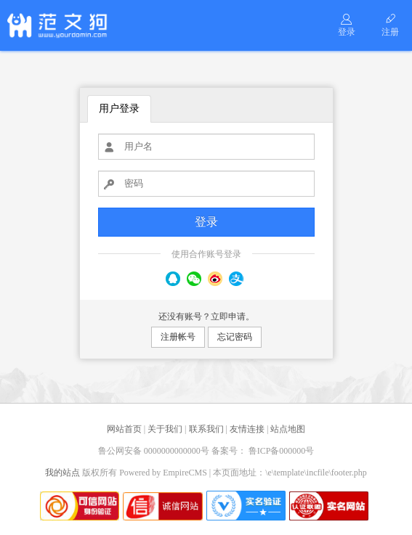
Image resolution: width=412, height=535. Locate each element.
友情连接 (247, 429)
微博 (215, 278)
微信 (194, 278)
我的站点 (62, 472)
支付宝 (236, 278)
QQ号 (173, 278)
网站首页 (124, 429)
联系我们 (206, 429)
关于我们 (165, 429)
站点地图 (287, 429)
